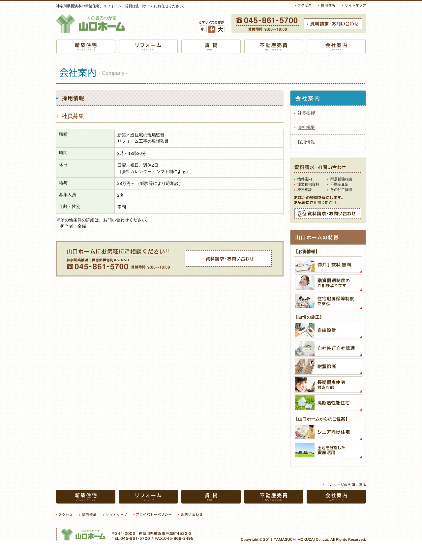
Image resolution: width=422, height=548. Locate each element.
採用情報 (306, 141)
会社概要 (306, 127)
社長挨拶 (306, 113)
